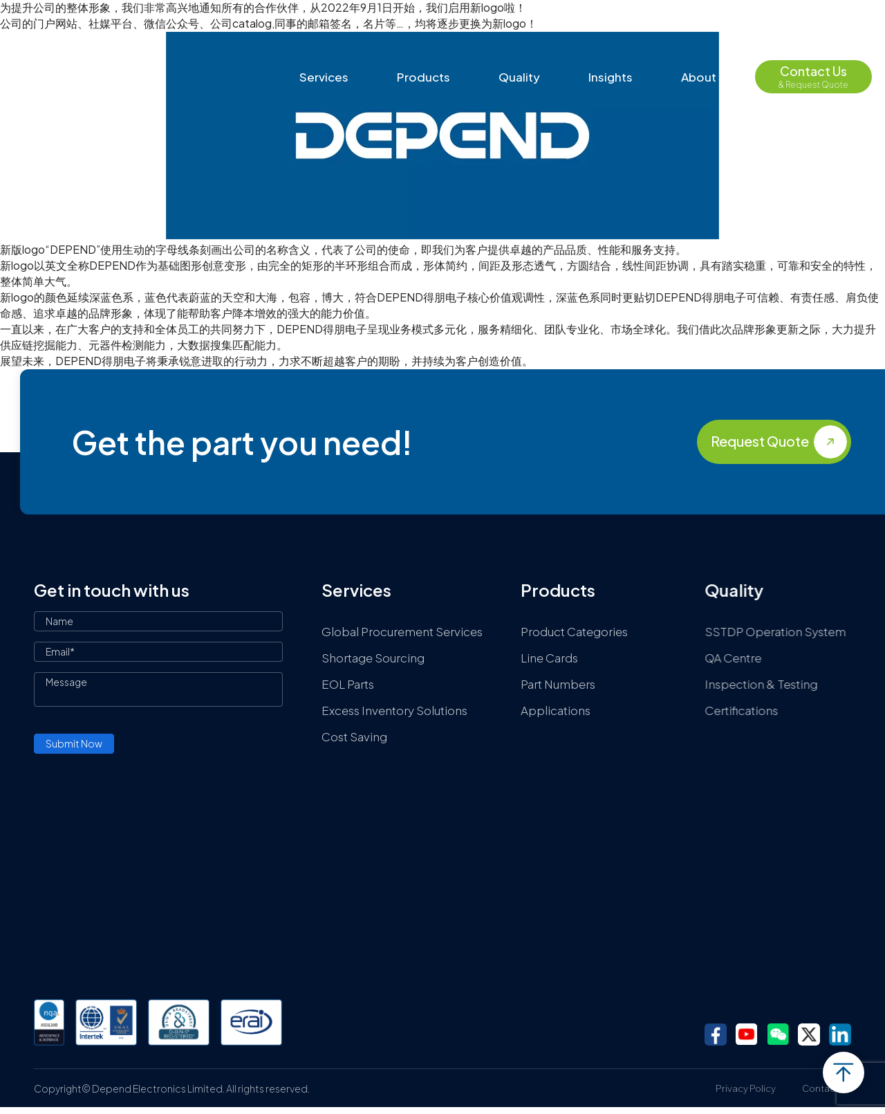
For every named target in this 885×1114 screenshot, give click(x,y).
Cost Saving (354, 736)
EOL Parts (348, 683)
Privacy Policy (746, 1088)
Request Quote (760, 440)
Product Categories (574, 631)
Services (323, 76)
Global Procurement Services (402, 631)
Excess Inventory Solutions (394, 710)
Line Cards (550, 657)
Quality (519, 76)
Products (423, 76)
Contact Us (826, 1088)
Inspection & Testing (770, 683)
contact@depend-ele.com (673, 21)
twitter (809, 1034)
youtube (747, 1034)
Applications (556, 710)
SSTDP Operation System (784, 631)
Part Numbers (558, 683)
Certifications (750, 710)
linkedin (840, 1034)
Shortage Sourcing (373, 657)
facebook (716, 1034)
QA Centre (742, 657)
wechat (778, 1034)
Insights (610, 76)
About (698, 76)
